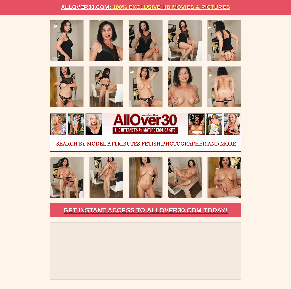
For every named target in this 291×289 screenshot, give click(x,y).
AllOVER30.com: (145, 7)
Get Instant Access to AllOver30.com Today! (145, 210)
